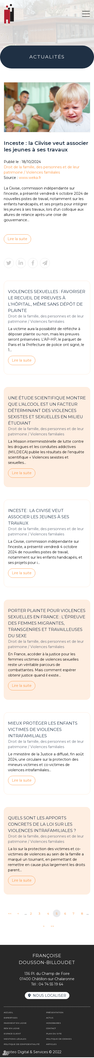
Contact (51, 1029)
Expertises (11, 1018)
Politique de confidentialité (22, 1045)
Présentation (54, 1013)
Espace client (12, 1034)
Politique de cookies (59, 1039)
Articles (51, 1045)
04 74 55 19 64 (51, 985)
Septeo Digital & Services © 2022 (32, 1052)
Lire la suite (17, 239)
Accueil (8, 1013)
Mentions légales (15, 1039)
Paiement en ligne (15, 1023)
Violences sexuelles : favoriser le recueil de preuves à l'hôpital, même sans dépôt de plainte (46, 301)
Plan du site (54, 1034)
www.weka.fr (30, 177)
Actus (49, 1018)
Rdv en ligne (12, 1029)
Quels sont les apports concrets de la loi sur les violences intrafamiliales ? (42, 825)
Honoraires (53, 1023)
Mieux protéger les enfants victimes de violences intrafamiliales (42, 730)
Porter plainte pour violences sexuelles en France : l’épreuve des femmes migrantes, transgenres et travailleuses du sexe (46, 623)
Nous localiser (49, 996)
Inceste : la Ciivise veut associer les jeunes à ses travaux (38, 517)
